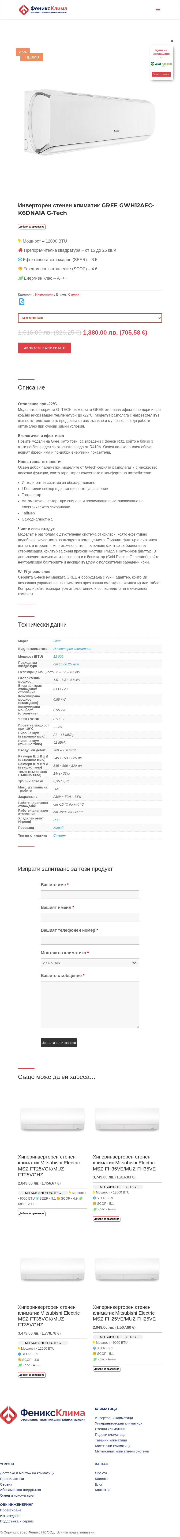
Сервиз (6, 1484)
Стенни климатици (110, 1429)
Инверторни (44, 294)
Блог (98, 1484)
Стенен (59, 835)
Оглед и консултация (17, 1495)
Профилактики (12, 1479)
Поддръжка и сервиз (17, 1521)
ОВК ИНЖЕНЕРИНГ (16, 1504)
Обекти (101, 1473)
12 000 (58, 656)
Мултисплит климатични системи (122, 1451)
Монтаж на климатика (65, 952)
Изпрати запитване (45, 348)
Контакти (102, 1490)
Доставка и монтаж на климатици (27, 1473)
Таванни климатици (111, 1440)
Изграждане (10, 1516)
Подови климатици (110, 1435)
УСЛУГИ (7, 1464)
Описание (31, 387)
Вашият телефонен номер (69, 930)
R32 (56, 820)
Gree (57, 641)
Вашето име (55, 884)
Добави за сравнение (31, 226)
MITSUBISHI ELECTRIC (43, 1193)
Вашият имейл (57, 907)
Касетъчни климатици (113, 1446)
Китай (58, 828)
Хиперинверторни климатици (118, 1423)
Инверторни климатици (72, 649)
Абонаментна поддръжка (20, 1490)
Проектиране (10, 1510)
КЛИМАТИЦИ (106, 1409)
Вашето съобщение (63, 975)
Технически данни (42, 624)
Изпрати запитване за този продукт (65, 868)
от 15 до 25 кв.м (66, 664)
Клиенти (102, 1479)
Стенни (73, 294)
